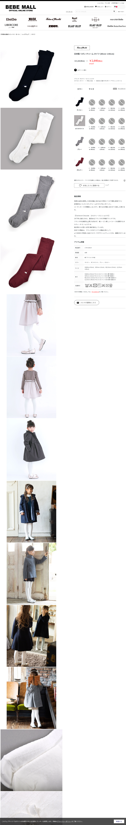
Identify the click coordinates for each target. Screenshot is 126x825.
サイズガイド (95, 292)
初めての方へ (121, 11)
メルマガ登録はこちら (88, 302)
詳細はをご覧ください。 (68, 821)
